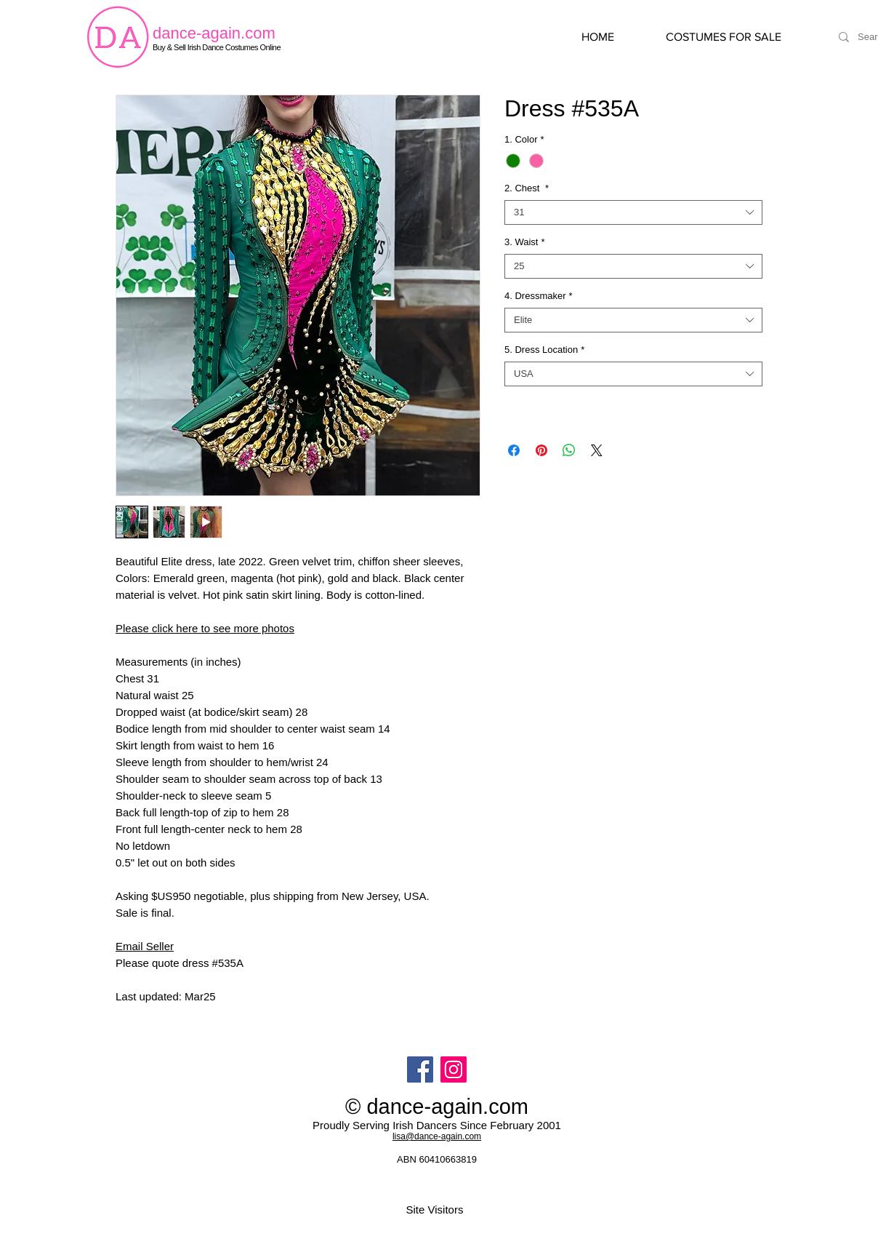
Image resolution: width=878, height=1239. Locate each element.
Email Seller (145, 946)
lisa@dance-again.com (436, 1136)
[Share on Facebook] (514, 450)
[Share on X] (596, 450)
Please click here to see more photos (205, 628)
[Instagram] (453, 1069)
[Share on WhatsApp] (569, 450)
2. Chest (526, 188)
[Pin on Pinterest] (541, 450)
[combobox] (633, 212)
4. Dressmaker (538, 295)
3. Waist (524, 241)
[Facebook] (420, 1069)
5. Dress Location (544, 349)
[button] (738, 37)
